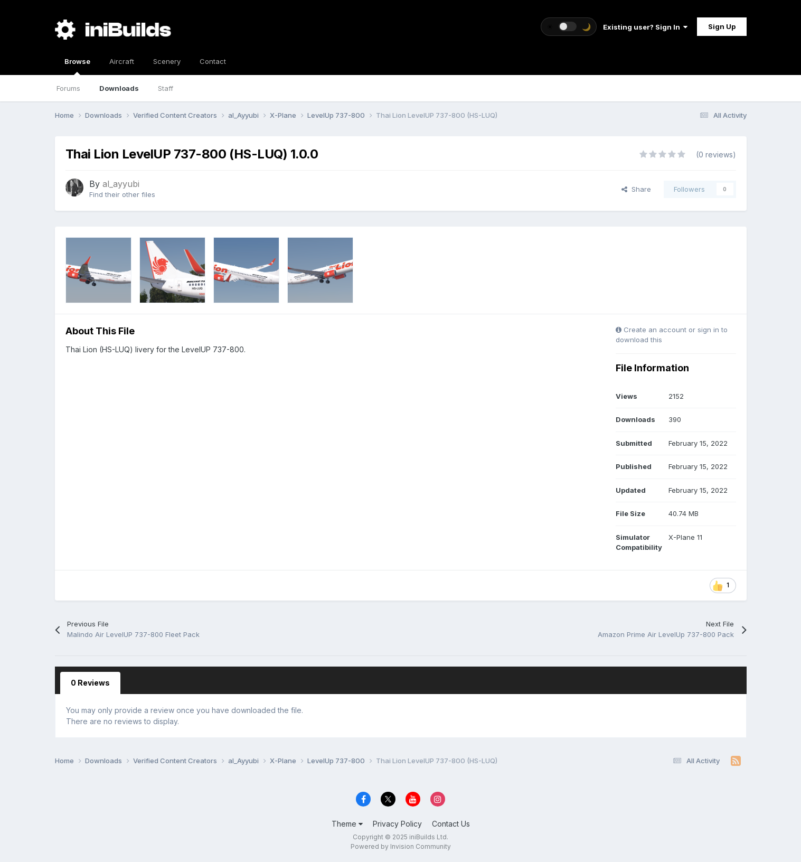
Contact (213, 61)
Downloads (119, 88)
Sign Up (722, 26)
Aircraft (121, 61)
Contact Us (451, 823)
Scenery (167, 61)
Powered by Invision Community (401, 846)
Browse (77, 66)
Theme (347, 823)
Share (636, 189)
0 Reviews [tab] (90, 682)
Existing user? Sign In (645, 27)
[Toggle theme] (569, 26)
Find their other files (122, 194)
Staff (165, 88)
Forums (68, 88)
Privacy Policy (397, 823)
